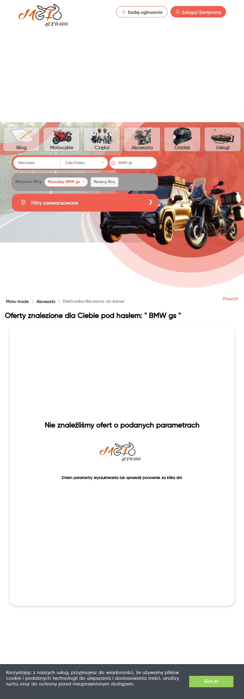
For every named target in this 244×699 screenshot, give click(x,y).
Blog (21, 139)
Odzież (182, 138)
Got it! (211, 681)
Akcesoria (142, 138)
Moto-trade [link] (17, 302)
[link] (45, 302)
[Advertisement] (122, 69)
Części (102, 138)
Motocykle (61, 138)
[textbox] (37, 163)
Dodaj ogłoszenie (141, 12)
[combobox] (37, 163)
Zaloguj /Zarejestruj (198, 12)
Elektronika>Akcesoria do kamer (94, 301)
